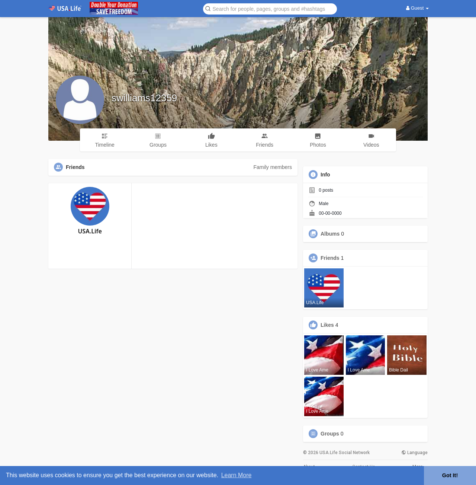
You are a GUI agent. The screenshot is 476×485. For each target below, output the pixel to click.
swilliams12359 (144, 97)
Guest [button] (417, 8)
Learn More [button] (236, 475)
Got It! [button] (450, 475)
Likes (327, 325)
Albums (330, 234)
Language (414, 452)
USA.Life (90, 231)
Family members (273, 167)
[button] (270, 8)
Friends (330, 258)
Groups (330, 434)
